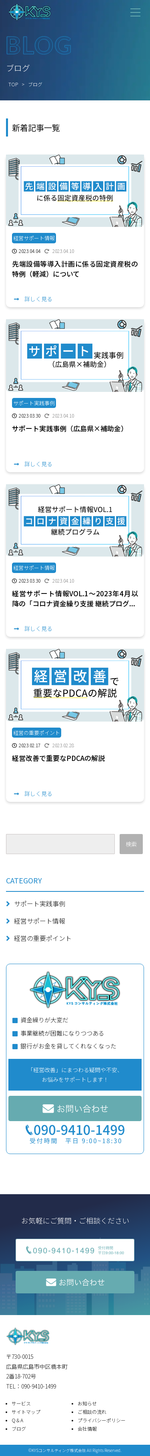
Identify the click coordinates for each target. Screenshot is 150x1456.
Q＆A (17, 1420)
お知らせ (87, 1403)
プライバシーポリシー (102, 1420)
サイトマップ (26, 1411)
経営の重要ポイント (43, 938)
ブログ (19, 1428)
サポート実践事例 (39, 903)
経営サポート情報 (39, 921)
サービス (21, 1403)
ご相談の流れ (92, 1411)
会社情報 (87, 1428)
